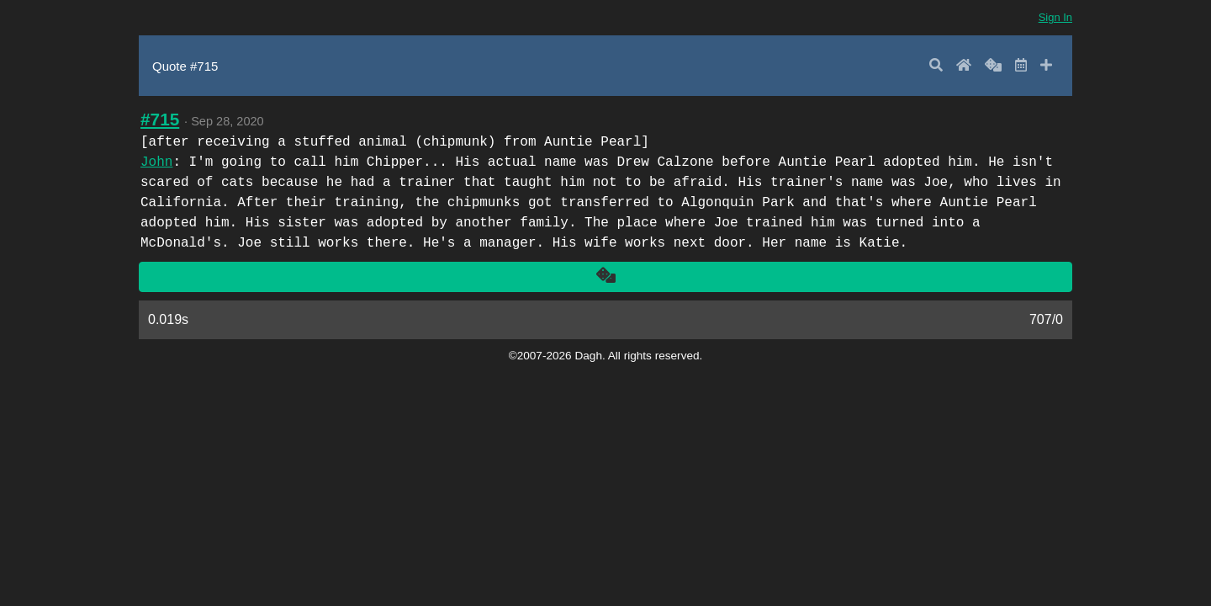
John (156, 162)
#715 (159, 119)
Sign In (1055, 17)
